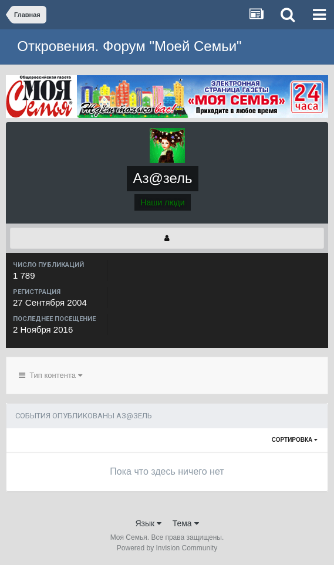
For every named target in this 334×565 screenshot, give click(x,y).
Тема (186, 523)
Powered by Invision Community (167, 548)
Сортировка (295, 440)
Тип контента (50, 375)
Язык (148, 523)
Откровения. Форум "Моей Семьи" (129, 46)
